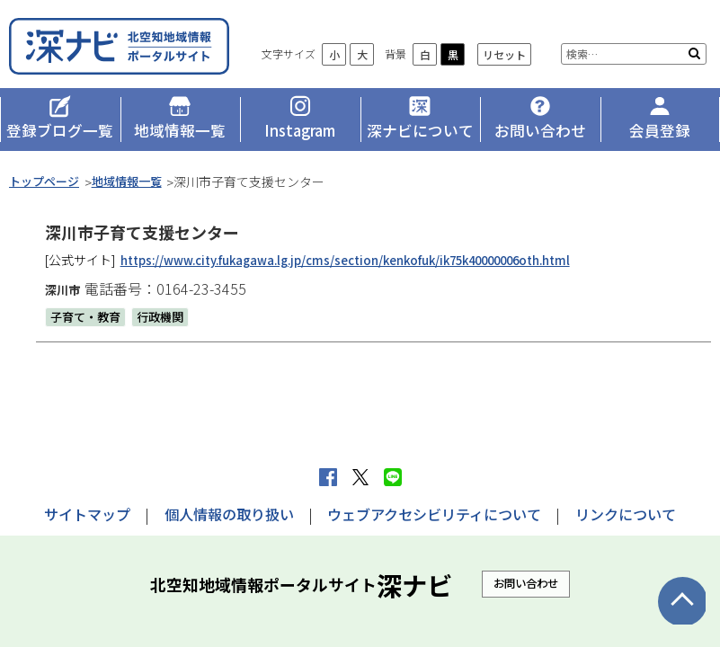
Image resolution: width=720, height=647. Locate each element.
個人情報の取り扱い (229, 514)
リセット (661, 33)
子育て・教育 (88, 326)
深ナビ (139, 51)
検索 (694, 65)
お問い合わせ (526, 582)
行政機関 (167, 326)
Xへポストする (360, 477)
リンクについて (625, 514)
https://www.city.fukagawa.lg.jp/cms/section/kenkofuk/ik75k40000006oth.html (365, 270)
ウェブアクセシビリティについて (434, 514)
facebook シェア (328, 477)
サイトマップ (87, 514)
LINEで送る (393, 477)
